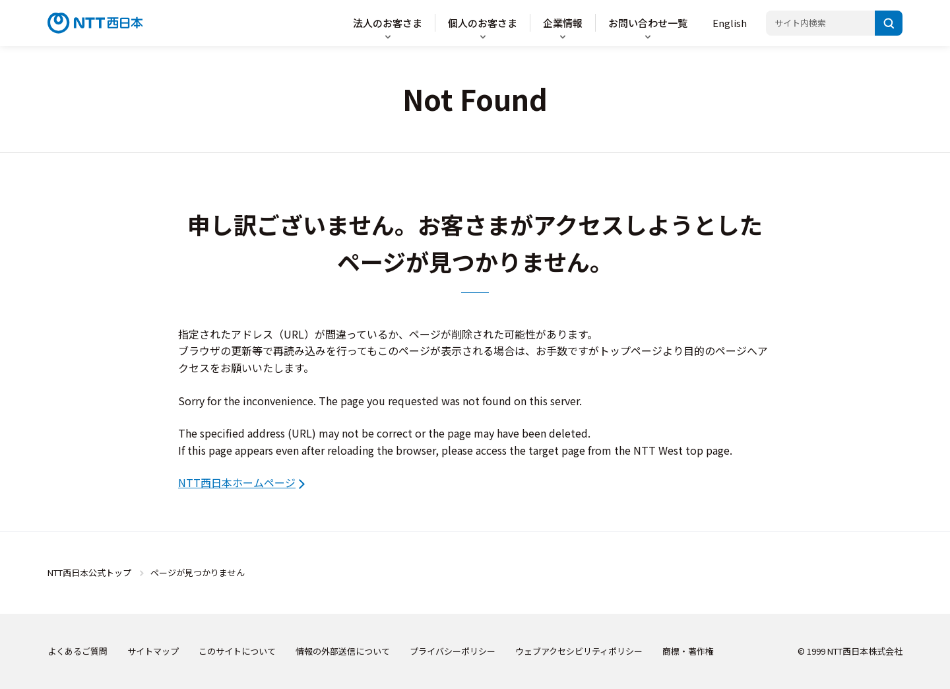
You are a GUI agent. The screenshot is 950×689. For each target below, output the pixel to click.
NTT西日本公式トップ (89, 572)
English (729, 23)
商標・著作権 (688, 651)
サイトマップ (153, 651)
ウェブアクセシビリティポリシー (579, 651)
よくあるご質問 (78, 651)
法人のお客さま (387, 23)
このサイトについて (237, 651)
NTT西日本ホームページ (237, 482)
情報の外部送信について (343, 651)
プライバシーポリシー (452, 651)
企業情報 (563, 23)
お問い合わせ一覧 (647, 23)
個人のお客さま (482, 23)
